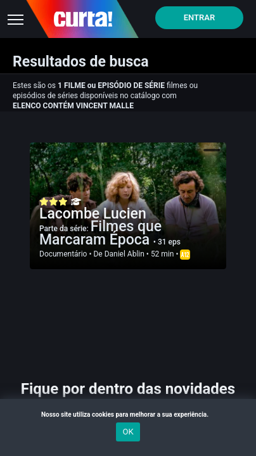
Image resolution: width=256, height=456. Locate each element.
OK (127, 431)
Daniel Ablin (124, 254)
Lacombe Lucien (92, 213)
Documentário (63, 254)
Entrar (199, 17)
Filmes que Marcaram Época (100, 233)
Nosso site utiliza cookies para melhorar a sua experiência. (128, 414)
